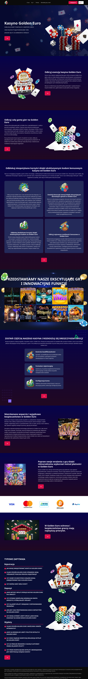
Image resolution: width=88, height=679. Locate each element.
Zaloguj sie (73, 2)
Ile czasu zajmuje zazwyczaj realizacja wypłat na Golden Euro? (24, 639)
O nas (28, 2)
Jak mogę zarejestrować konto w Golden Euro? (24, 568)
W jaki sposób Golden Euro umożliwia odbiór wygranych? (24, 627)
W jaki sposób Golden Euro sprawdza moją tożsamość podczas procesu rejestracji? (22, 573)
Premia (37, 2)
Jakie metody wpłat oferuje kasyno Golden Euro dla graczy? (25, 593)
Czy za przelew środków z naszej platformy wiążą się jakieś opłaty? (23, 645)
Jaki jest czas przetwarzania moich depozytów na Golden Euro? (24, 611)
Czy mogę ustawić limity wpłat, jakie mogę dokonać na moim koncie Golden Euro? (22, 617)
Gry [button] (32, 2)
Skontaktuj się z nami (46, 2)
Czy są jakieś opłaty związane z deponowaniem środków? (24, 605)
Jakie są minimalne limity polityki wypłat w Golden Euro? (23, 633)
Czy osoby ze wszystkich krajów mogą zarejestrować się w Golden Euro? (21, 579)
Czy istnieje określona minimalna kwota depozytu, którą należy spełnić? (22, 599)
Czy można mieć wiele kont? (17, 584)
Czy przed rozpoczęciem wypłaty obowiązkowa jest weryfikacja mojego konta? (24, 651)
